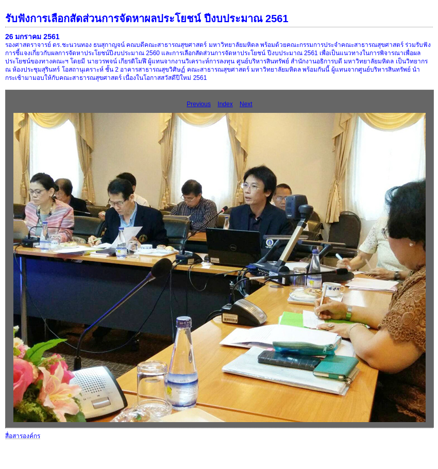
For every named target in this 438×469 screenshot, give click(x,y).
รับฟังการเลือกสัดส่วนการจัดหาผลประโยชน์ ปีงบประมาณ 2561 (147, 18)
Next (246, 104)
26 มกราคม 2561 (32, 36)
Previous (199, 104)
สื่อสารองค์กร (22, 436)
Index (224, 104)
